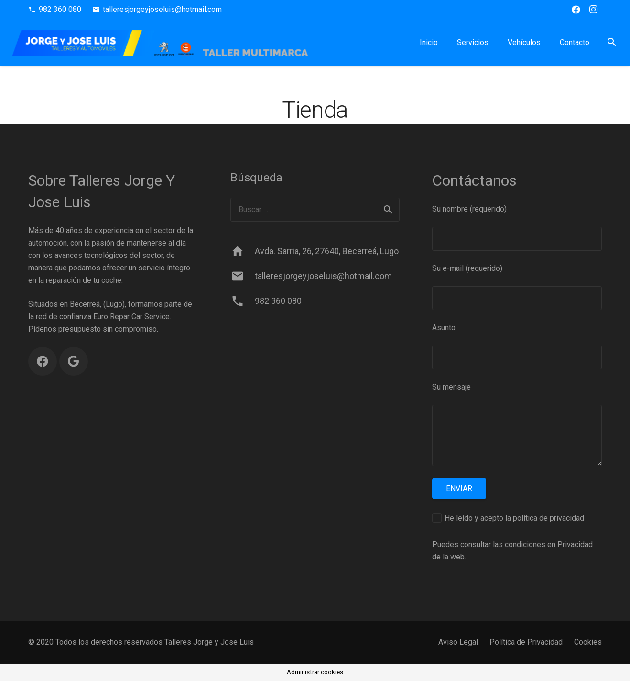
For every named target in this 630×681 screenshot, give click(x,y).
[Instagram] (593, 9)
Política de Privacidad (526, 642)
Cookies (588, 642)
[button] (611, 42)
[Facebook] (576, 9)
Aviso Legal (458, 642)
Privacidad (575, 544)
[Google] (73, 361)
